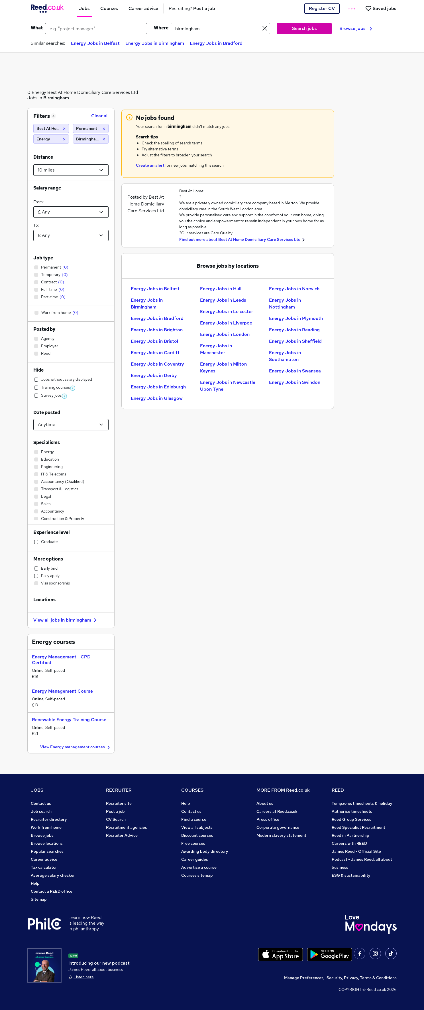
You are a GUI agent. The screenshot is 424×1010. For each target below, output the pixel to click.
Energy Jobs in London (225, 334)
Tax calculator (44, 867)
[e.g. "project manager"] (96, 28)
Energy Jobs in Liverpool (227, 323)
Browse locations (47, 843)
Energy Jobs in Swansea (295, 371)
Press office (267, 819)
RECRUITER (119, 790)
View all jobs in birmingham (65, 620)
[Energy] (51, 139)
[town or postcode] (220, 28)
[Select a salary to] (71, 235)
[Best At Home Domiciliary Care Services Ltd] (51, 128)
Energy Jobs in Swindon (294, 382)
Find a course (193, 819)
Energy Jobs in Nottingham (285, 303)
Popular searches (47, 851)
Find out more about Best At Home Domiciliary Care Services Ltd (240, 239)
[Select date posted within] (71, 424)
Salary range (47, 188)
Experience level (51, 532)
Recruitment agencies (126, 827)
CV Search (116, 819)
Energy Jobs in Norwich (294, 289)
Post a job (115, 811)
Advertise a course (199, 867)
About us (264, 803)
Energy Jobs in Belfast (95, 43)
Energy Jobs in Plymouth (296, 318)
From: (38, 201)
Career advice (44, 859)
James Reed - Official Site (356, 851)
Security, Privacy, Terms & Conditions (362, 977)
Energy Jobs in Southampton (285, 356)
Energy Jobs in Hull (220, 289)
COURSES (192, 790)
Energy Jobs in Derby (154, 375)
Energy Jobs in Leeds (223, 300)
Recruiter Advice (122, 835)
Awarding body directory (204, 851)
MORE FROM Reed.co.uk (283, 790)
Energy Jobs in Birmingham (154, 43)
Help (35, 883)
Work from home (46, 827)
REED (338, 790)
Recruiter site (119, 803)
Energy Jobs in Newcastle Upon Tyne (227, 385)
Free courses (193, 843)
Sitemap (39, 899)
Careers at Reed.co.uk (276, 811)
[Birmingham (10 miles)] (90, 139)
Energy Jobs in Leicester (226, 312)
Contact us (41, 803)
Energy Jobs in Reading (294, 330)
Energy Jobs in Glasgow (157, 398)
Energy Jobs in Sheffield (295, 341)
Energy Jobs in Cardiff (155, 353)
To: (36, 225)
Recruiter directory (49, 819)
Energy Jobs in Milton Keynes (223, 367)
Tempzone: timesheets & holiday (362, 803)
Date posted (46, 413)
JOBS (37, 790)
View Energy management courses (75, 747)
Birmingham (56, 98)
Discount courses (197, 835)
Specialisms (46, 442)
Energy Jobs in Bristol (154, 341)
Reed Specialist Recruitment (358, 827)
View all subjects (197, 827)
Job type (43, 258)
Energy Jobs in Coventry (157, 364)
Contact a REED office (51, 891)
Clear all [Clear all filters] (100, 116)
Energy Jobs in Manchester (216, 349)
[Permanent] (90, 128)
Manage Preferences (303, 977)
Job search (41, 811)
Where (161, 28)
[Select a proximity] (71, 170)
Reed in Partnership (350, 835)
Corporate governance (277, 827)
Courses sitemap (197, 875)
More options (48, 559)
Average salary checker (53, 875)
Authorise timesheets (352, 811)
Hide (38, 370)
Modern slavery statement (281, 835)
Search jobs (304, 28)
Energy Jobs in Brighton (157, 330)
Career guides (194, 859)
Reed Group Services (351, 819)
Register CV (322, 8)
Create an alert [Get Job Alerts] (150, 165)
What (37, 28)
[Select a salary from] (71, 212)
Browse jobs (355, 28)
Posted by (44, 329)
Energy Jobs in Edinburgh (158, 387)
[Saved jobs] (380, 8)
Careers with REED (349, 843)
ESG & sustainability (351, 875)
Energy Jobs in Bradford (216, 43)
